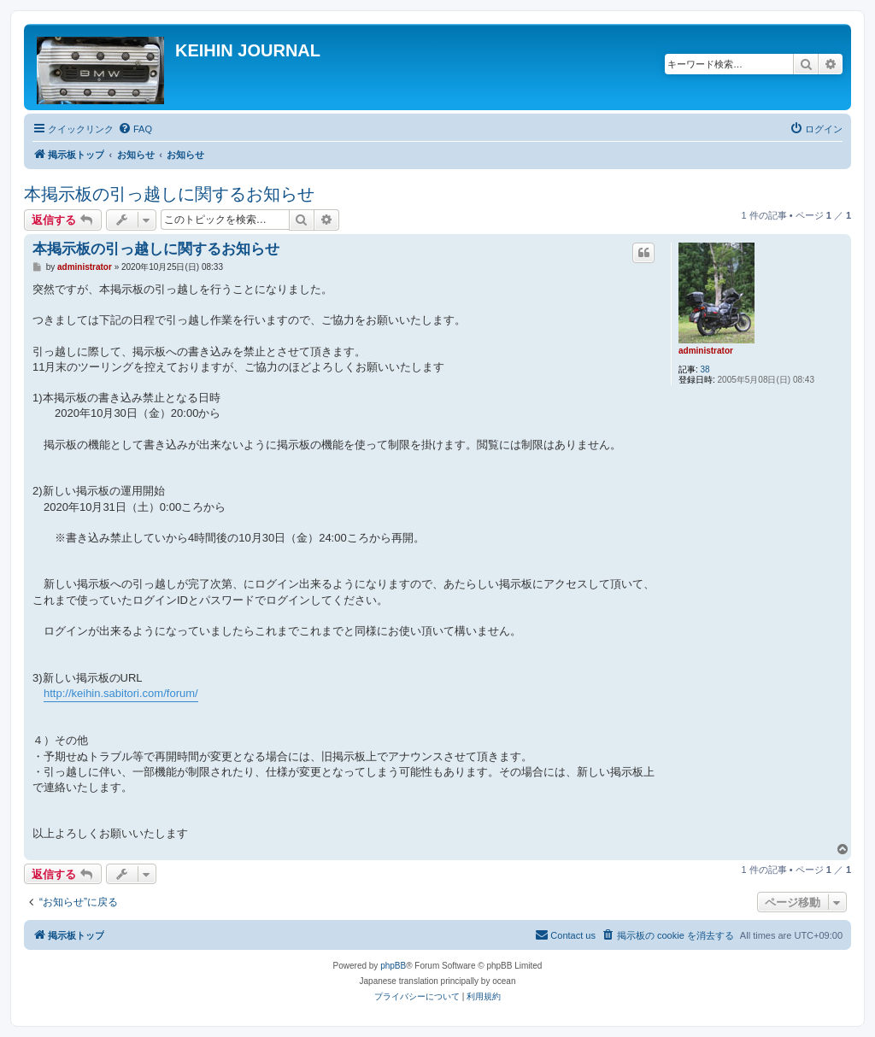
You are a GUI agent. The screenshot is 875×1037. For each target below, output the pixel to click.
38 (705, 369)
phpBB (393, 965)
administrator (705, 350)
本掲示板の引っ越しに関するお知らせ (169, 194)
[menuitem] (135, 129)
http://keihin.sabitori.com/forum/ (121, 693)
